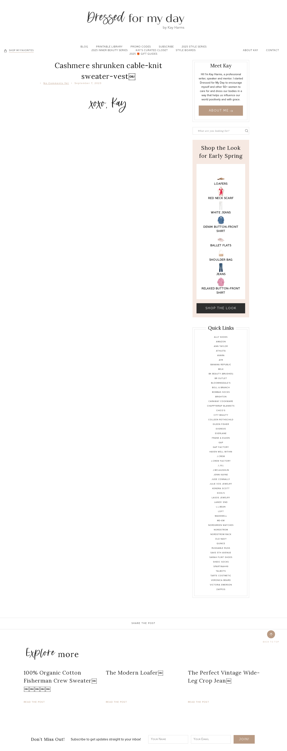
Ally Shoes (221, 337)
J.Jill (221, 465)
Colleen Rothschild (220, 419)
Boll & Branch (221, 387)
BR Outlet (221, 378)
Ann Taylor (221, 346)
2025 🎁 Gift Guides (143, 54)
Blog (84, 47)
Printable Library (109, 47)
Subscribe (166, 47)
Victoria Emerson (221, 584)
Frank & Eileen (221, 437)
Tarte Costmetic (220, 575)
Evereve (221, 428)
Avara (221, 355)
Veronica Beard (221, 580)
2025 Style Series (194, 47)
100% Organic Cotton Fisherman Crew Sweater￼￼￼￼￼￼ (60, 680)
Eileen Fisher (221, 424)
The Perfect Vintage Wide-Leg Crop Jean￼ (224, 676)
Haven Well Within (220, 451)
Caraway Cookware (220, 401)
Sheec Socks (221, 561)
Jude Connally (221, 479)
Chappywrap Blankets (221, 405)
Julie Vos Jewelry (221, 483)
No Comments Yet (56, 83)
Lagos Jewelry (221, 497)
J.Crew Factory (221, 460)
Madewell (221, 515)
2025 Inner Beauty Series (109, 50)
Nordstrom (221, 529)
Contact (272, 50)
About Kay (250, 50)
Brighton (221, 396)
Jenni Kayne (221, 474)
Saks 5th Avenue (220, 552)
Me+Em (221, 520)
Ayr (221, 359)
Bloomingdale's (221, 382)
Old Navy (221, 538)
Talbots (221, 570)
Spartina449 (220, 566)
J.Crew (221, 456)
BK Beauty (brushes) (221, 373)
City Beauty (221, 414)
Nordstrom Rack (220, 534)
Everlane (221, 433)
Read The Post (34, 702)
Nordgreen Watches (221, 525)
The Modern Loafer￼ (134, 672)
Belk (221, 369)
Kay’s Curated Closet (152, 50)
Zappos (220, 589)
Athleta (221, 350)
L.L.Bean (221, 506)
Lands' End (221, 502)
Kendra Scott (221, 488)
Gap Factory (221, 447)
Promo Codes (141, 47)
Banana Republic (220, 364)
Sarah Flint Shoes (220, 557)
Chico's (220, 410)
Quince (221, 543)
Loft (221, 511)
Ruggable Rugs (221, 548)
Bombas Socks (221, 392)
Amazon (221, 341)
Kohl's (221, 492)
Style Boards (186, 50)
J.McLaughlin (221, 470)
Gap (221, 442)
